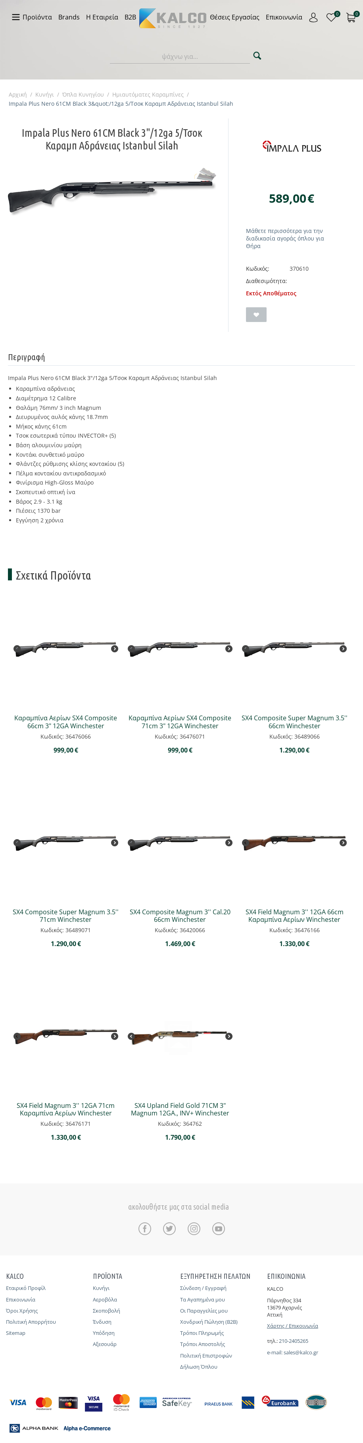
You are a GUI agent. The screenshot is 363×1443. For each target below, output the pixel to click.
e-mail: (275, 1352)
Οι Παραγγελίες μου (204, 1310)
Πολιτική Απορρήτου (31, 1321)
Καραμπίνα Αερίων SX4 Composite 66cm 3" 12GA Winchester (65, 721)
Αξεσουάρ (105, 1344)
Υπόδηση (104, 1332)
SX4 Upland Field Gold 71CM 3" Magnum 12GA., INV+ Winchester (180, 1109)
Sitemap (15, 1332)
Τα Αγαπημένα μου (202, 1299)
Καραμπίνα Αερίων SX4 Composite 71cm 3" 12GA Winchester (180, 721)
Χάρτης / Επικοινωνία (292, 1325)
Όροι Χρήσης (22, 1310)
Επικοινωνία (20, 1299)
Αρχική (18, 94)
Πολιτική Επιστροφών (206, 1355)
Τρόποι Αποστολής (202, 1344)
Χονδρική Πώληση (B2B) (209, 1321)
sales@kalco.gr (301, 1352)
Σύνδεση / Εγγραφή (203, 1288)
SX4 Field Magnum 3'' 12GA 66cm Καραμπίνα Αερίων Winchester (295, 915)
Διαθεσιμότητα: (266, 281)
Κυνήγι (44, 94)
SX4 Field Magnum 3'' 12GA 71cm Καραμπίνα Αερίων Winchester (66, 1109)
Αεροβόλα (105, 1299)
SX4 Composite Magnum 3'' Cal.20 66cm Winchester (180, 915)
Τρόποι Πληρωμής (202, 1332)
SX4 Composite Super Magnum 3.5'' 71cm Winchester (66, 915)
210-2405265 (293, 1340)
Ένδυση (102, 1321)
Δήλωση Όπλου (198, 1366)
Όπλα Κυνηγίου (83, 94)
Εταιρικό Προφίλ (26, 1288)
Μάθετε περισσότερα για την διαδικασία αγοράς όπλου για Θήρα (285, 238)
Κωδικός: (257, 268)
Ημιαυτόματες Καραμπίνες (148, 94)
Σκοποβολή (106, 1310)
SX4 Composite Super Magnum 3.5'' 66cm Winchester (295, 721)
